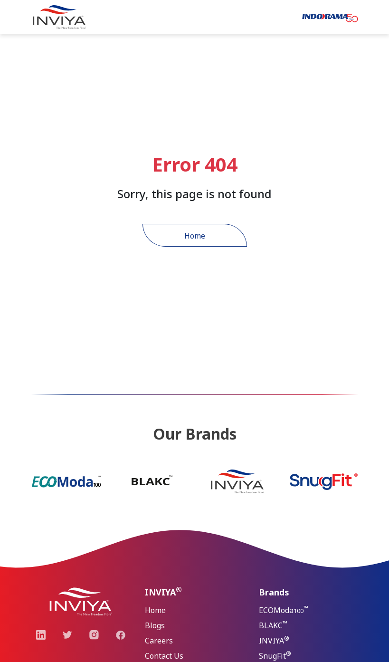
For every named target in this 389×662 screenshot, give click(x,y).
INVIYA (274, 640)
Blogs (155, 625)
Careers (159, 640)
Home (194, 235)
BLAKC (273, 625)
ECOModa (283, 609)
